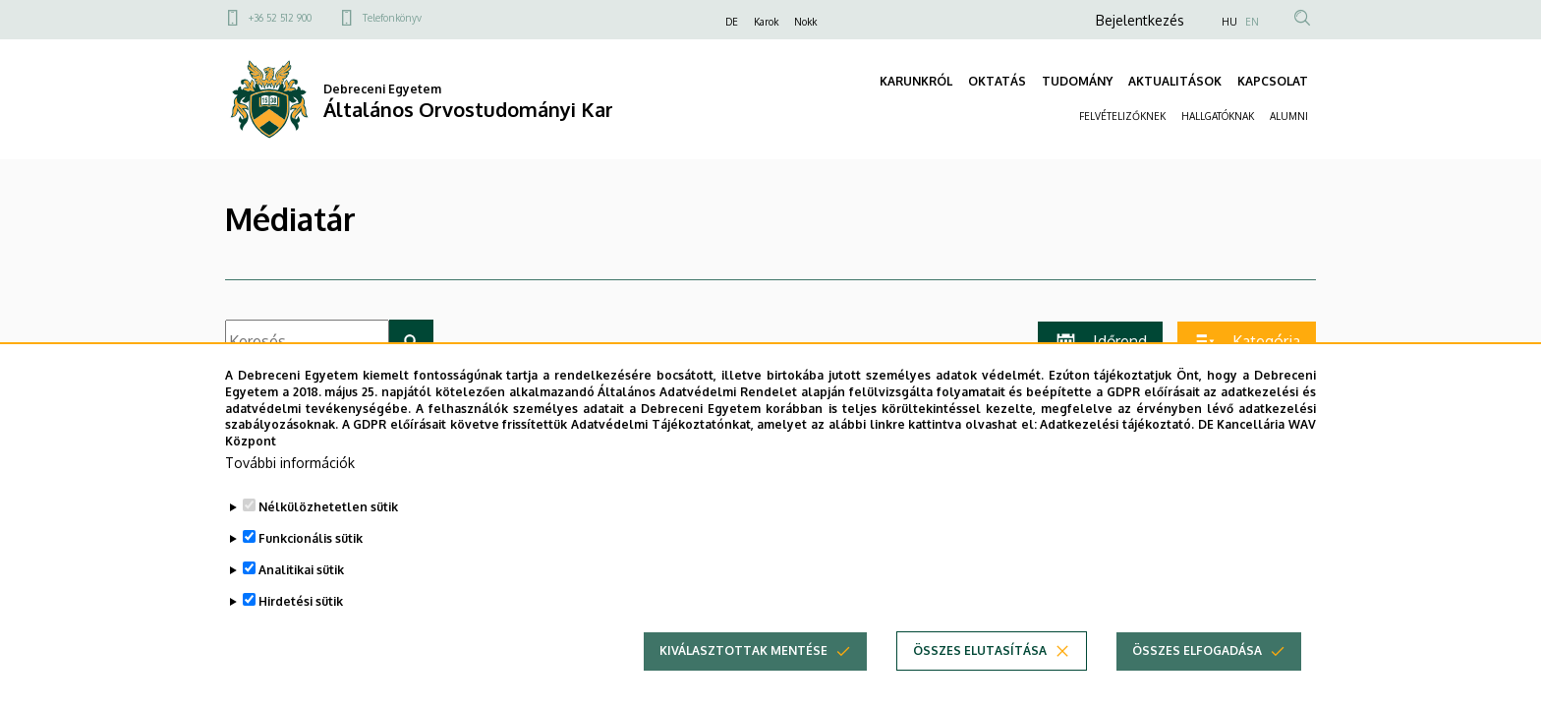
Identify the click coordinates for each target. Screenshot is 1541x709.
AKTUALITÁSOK (1175, 81)
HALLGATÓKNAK (1217, 116)
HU (1229, 22)
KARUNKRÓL (916, 81)
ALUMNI (1289, 116)
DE (731, 22)
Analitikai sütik (301, 593)
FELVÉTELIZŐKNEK (1122, 116)
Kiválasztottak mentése (743, 674)
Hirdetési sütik (300, 625)
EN (1252, 22)
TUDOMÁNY (1077, 81)
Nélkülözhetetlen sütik (328, 530)
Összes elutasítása (980, 674)
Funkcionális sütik (310, 562)
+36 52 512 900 (280, 18)
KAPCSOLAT (1272, 81)
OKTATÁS (997, 81)
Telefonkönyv (392, 18)
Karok (766, 22)
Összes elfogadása (1197, 674)
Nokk (805, 22)
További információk (290, 486)
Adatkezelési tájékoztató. (1117, 449)
